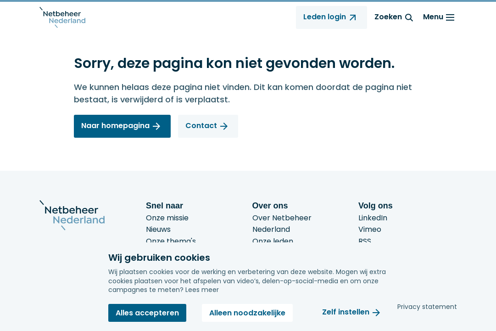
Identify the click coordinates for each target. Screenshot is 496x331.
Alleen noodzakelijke (247, 313)
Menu (440, 17)
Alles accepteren (147, 313)
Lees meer (202, 289)
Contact (201, 125)
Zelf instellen (345, 312)
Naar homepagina (115, 125)
